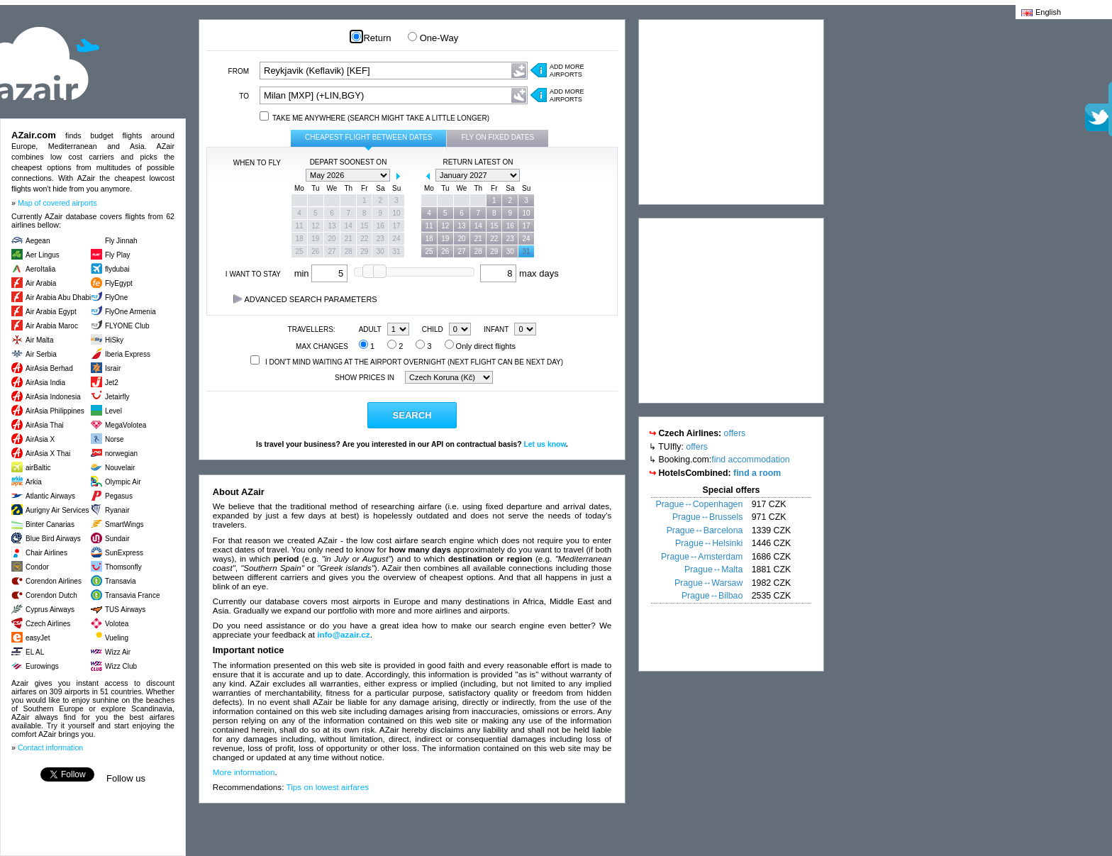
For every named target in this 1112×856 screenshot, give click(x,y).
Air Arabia (41, 283)
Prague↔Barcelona (705, 530)
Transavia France (132, 595)
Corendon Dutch (51, 595)
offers (735, 433)
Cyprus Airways (50, 609)
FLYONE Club (127, 326)
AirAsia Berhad (49, 368)
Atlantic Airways (50, 496)
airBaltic (38, 468)
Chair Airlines (46, 553)
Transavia (120, 581)
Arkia (34, 482)
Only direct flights (480, 346)
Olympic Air (123, 482)
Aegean (38, 241)
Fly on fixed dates (497, 137)
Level (113, 411)
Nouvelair (120, 468)
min (321, 273)
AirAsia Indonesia (53, 397)
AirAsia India (45, 383)
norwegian (121, 453)
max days (519, 273)
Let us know (544, 444)
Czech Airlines (48, 624)
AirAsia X (40, 439)
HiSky (114, 340)
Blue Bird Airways (53, 539)
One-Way (433, 38)
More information (244, 772)
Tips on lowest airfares (328, 786)
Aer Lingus (43, 255)
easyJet (38, 638)
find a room (757, 473)
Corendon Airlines (54, 581)
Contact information (50, 747)
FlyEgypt (119, 283)
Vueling (116, 638)
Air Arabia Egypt (51, 312)
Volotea (116, 624)
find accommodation (750, 460)
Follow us (125, 778)
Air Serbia (41, 354)
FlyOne (116, 297)
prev (298, 176)
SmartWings (124, 524)
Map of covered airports (57, 203)
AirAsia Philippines (55, 411)
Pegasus (119, 496)
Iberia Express (127, 354)
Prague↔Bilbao (712, 596)
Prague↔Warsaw (708, 583)
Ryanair (117, 510)
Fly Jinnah (121, 241)
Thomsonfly (123, 567)
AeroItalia (40, 269)
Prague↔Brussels (707, 517)
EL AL (35, 652)
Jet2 (111, 383)
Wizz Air (117, 652)
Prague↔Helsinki (709, 543)
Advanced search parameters (305, 299)
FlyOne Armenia (130, 312)
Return (371, 38)
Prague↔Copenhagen (699, 504)
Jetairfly (117, 397)
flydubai (117, 269)
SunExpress (124, 553)
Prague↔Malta (713, 569)
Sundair (117, 539)
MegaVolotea (125, 425)
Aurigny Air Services (57, 510)
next (398, 176)
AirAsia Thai (45, 425)
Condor (37, 567)
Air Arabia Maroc (52, 326)
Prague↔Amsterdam (702, 557)
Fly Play (117, 255)
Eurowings (42, 666)
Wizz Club (121, 666)
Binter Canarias (50, 524)
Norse (114, 439)
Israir (113, 368)
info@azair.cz (343, 634)
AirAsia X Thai (48, 453)
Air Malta (39, 340)
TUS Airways (125, 609)
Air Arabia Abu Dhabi (58, 297)
